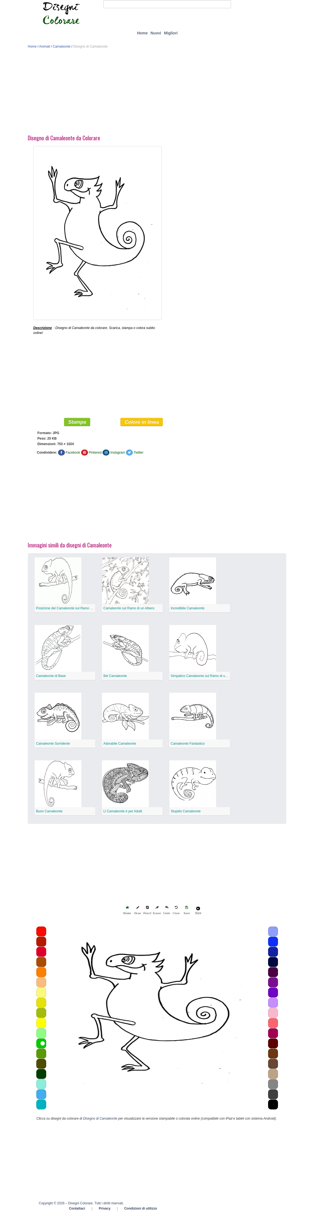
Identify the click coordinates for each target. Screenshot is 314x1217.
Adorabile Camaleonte (119, 745)
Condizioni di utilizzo (140, 1209)
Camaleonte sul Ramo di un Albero (128, 609)
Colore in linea (142, 423)
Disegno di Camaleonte (100, 1120)
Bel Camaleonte (115, 677)
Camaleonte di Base (51, 677)
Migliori (171, 33)
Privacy (105, 1209)
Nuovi (155, 33)
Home (142, 33)
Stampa (77, 423)
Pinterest (95, 454)
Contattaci (77, 1209)
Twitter (138, 454)
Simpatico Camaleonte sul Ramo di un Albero (204, 677)
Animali (44, 46)
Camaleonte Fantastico (188, 745)
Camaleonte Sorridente (53, 745)
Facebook (73, 454)
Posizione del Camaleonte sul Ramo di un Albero (72, 609)
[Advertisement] (157, 92)
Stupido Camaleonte (186, 812)
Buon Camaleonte (49, 812)
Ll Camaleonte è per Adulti (122, 812)
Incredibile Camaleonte (188, 609)
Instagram (117, 454)
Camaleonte (62, 46)
